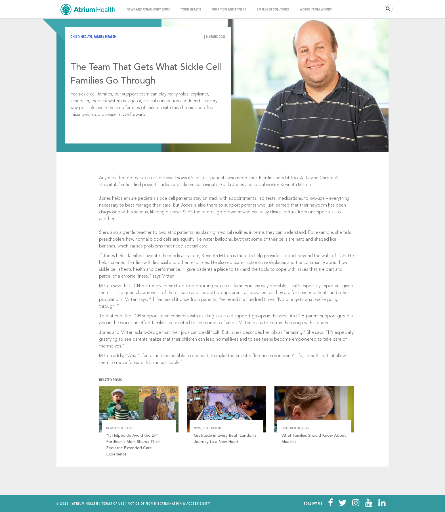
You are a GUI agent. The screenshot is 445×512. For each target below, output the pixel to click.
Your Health (191, 9)
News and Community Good (148, 9)
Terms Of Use (113, 503)
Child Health (81, 36)
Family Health (105, 36)
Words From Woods (316, 9)
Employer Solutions (273, 9)
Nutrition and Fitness (229, 9)
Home (87, 9)
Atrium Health (85, 503)
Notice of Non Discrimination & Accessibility (169, 503)
